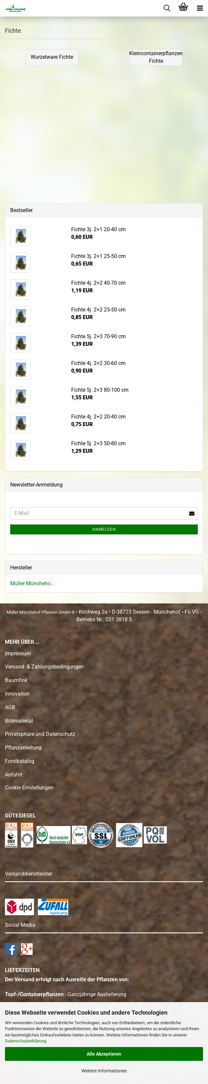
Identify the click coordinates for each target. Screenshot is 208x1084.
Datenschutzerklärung (25, 1040)
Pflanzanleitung (23, 747)
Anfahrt (13, 775)
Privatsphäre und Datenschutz (40, 734)
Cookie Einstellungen (29, 787)
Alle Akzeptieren (104, 1054)
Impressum (18, 653)
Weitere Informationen (104, 1070)
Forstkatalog (19, 761)
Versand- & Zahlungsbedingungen (44, 667)
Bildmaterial (19, 721)
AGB (10, 707)
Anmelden (104, 529)
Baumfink (16, 680)
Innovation (17, 694)
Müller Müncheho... (32, 583)
